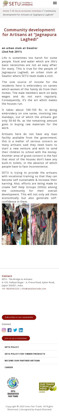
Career (9, 367)
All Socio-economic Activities (27, 11)
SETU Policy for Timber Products (25, 354)
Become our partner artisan (22, 360)
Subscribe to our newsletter (19, 317)
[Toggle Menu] (55, 3)
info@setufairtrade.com (33, 288)
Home (6, 11)
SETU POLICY (12, 347)
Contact (7, 275)
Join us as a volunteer (16, 338)
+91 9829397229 (10, 288)
